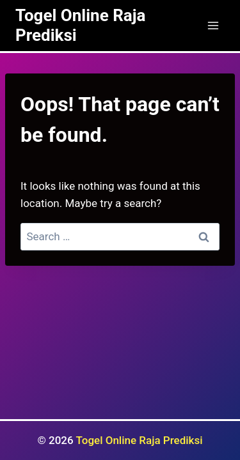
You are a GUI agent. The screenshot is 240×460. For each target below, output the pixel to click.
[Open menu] (213, 25)
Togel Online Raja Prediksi (139, 440)
